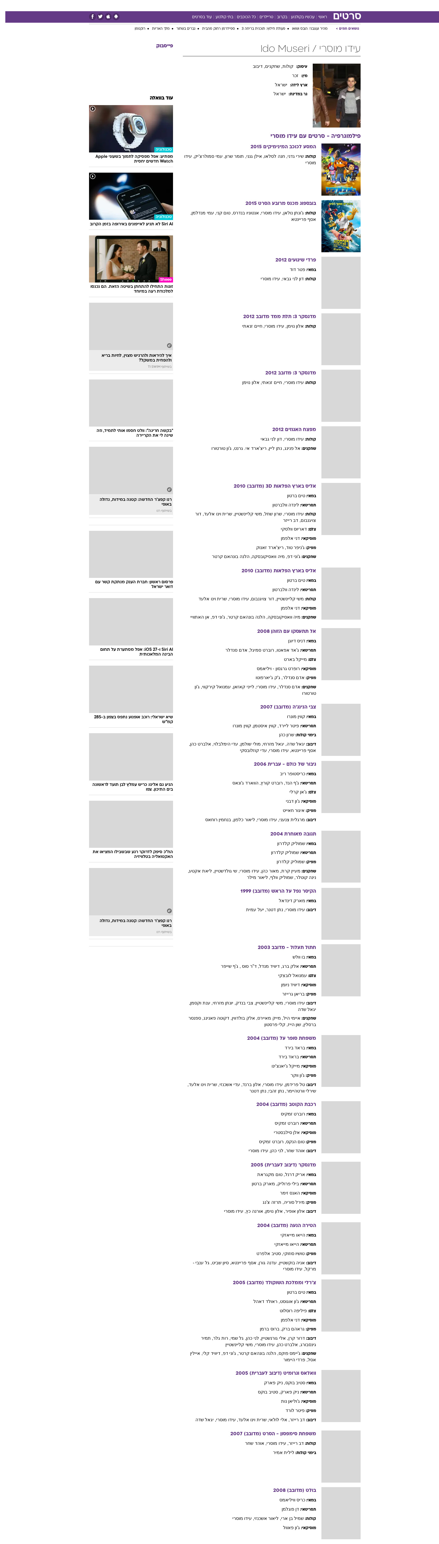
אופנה (144, 5)
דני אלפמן (285, 538)
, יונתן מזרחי (218, 1003)
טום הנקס (290, 1141)
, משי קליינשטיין (244, 513)
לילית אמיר (278, 1452)
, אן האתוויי (195, 617)
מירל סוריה (289, 1202)
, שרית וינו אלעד (214, 513)
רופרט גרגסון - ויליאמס (273, 668)
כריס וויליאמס (287, 1499)
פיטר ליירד (284, 725)
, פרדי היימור (290, 1359)
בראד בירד (289, 1047)
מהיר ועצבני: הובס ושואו (304, 29)
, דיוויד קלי (207, 1353)
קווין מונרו (291, 716)
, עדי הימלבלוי (221, 744)
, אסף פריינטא (239, 1262)
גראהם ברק (288, 1329)
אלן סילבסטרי (281, 1132)
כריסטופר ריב (287, 773)
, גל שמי (233, 1338)
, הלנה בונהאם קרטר (227, 556)
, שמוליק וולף (277, 877)
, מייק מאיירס (265, 1018)
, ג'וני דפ (214, 617)
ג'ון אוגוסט (284, 1301)
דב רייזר (292, 1419)
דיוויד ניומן (285, 984)
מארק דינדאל (287, 900)
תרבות (271, 5)
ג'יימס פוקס (284, 1353)
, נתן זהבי (272, 1091)
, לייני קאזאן (239, 686)
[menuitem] (326, 6)
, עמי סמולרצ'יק (204, 156)
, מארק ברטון (259, 1183)
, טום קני (219, 212)
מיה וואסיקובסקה (278, 617)
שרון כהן (281, 734)
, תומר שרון (230, 156)
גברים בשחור (180, 29)
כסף (237, 5)
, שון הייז (290, 1024)
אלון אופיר (290, 1211)
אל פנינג (287, 448)
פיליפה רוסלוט (288, 1310)
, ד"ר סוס (244, 966)
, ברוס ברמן (265, 1329)
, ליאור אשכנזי (262, 1518)
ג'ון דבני (288, 801)
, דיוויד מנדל (265, 966)
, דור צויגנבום (258, 598)
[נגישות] (7, 5)
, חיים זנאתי (248, 326)
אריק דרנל (290, 1174)
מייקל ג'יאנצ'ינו (280, 1066)
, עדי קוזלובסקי (249, 750)
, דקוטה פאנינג (212, 1018)
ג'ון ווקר (292, 1075)
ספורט (310, 5)
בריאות (205, 5)
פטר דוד (292, 269)
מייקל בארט (290, 659)
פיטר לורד (289, 1410)
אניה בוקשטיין (287, 1262)
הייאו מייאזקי (287, 1235)
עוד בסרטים (197, 17)
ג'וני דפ (288, 556)
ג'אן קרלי (293, 792)
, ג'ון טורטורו (217, 448)
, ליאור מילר (253, 877)
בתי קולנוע (219, 17)
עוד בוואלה (156, 98)
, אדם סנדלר (232, 650)
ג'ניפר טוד (290, 547)
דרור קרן (291, 1338)
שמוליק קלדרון (286, 843)
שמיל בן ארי (287, 1518)
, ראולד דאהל (261, 1301)
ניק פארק (284, 1392)
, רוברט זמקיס (267, 1141)
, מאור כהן (266, 871)
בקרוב (277, 17)
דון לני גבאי (287, 278)
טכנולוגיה (165, 5)
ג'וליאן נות (285, 1401)
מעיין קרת (285, 871)
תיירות (186, 5)
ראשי (317, 17)
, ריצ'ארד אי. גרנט (246, 448)
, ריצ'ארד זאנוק (266, 547)
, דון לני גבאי (267, 439)
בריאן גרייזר (288, 994)
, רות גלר (216, 1338)
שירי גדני (290, 156)
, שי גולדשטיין (221, 871)
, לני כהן (272, 1150)
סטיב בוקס (290, 1382)
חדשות (329, 5)
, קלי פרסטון (270, 1024)
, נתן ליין (271, 448)
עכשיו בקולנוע (297, 17)
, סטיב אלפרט (264, 1253)
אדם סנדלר (288, 677)
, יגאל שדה (200, 1419)
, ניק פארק (269, 1382)
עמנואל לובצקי (287, 975)
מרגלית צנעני (287, 819)
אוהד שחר (290, 1150)
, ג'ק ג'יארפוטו (263, 677)
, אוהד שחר (250, 1443)
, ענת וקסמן (196, 1003)
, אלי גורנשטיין (269, 1338)
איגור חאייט (288, 810)
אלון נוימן (289, 326)
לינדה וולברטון (280, 505)
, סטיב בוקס (264, 1392)
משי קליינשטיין (284, 598)
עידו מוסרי (288, 382)
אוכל (223, 5)
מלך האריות (155, 29)
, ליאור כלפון (240, 819)
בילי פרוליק (283, 1183)
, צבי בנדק (240, 1003)
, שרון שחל (269, 513)
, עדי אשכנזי (225, 1084)
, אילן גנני (250, 156)
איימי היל (286, 1018)
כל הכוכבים (241, 17)
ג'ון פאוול (286, 1527)
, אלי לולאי (273, 1419)
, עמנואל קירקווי (212, 686)
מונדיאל (290, 5)
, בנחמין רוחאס (214, 819)
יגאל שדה (290, 744)
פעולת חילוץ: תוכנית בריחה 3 (258, 29)
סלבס (253, 5)
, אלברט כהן (196, 744)
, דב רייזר (286, 520)
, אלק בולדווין (239, 1018)
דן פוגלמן (285, 1509)
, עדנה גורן (263, 1262)
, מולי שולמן (246, 744)
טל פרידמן (290, 1084)
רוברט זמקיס (287, 1114)
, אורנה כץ (250, 1211)
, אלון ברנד (247, 1084)
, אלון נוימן (246, 382)
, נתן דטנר (270, 909)
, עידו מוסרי (267, 212)
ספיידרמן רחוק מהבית (213, 29)
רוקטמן (134, 29)
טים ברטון (291, 495)
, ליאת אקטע (196, 871)
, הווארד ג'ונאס (241, 783)
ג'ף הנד (287, 783)
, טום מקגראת (265, 1174)
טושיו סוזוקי (288, 1253)
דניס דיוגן (291, 640)
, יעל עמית (251, 909)
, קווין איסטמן (260, 725)
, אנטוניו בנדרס (242, 212)
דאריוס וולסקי (288, 529)
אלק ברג (285, 966)
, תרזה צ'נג (267, 1202)
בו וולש (293, 957)
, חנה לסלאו (270, 156)
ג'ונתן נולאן (288, 212)
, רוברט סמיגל (257, 650)
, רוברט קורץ (267, 783)
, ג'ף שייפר (225, 966)
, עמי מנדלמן (198, 212)
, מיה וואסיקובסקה (264, 556)
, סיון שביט (216, 1262)
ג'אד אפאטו (282, 650)
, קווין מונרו (237, 725)
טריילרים (261, 17)
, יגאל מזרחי (269, 744)
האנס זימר (285, 1193)
